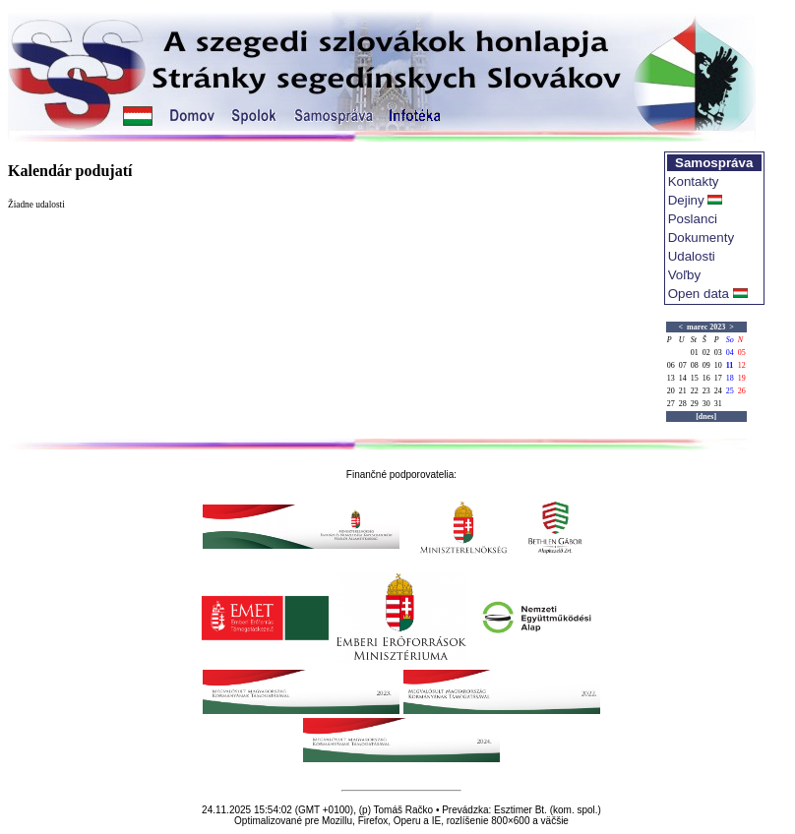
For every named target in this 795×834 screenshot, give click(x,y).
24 (718, 391)
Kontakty (693, 181)
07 (683, 365)
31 (718, 403)
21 (683, 391)
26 (742, 391)
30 (706, 403)
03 (718, 352)
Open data (698, 293)
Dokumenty (701, 237)
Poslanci (692, 218)
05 (742, 352)
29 (695, 403)
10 (718, 365)
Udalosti (691, 256)
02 (706, 352)
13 (671, 378)
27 (671, 403)
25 (730, 391)
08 (695, 365)
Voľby (685, 275)
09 (706, 365)
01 (695, 352)
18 (730, 378)
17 (718, 378)
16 (706, 378)
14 (683, 378)
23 (706, 391)
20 (671, 391)
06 (671, 365)
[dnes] (706, 416)
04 (730, 352)
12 (742, 365)
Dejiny (686, 200)
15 (695, 378)
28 (683, 403)
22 (695, 391)
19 (742, 378)
